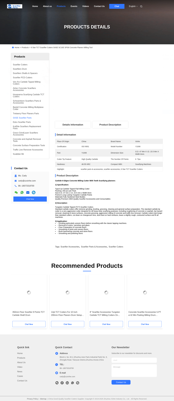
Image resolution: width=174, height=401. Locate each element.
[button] (16, 298)
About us (47, 6)
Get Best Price (124, 112)
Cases (20, 376)
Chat (117, 6)
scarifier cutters (116, 247)
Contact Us (99, 6)
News (19, 371)
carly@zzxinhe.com (27, 181)
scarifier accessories (70, 247)
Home (35, 6)
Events (74, 6)
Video (19, 367)
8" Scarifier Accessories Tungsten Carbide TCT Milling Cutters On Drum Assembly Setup (105, 314)
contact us (121, 382)
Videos (85, 6)
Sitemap (43, 399)
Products (61, 6)
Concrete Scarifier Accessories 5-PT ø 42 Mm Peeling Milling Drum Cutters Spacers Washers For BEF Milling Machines (144, 314)
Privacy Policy (32, 399)
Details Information (72, 124)
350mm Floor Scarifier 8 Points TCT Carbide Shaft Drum (28, 313)
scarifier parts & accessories (94, 247)
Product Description (110, 124)
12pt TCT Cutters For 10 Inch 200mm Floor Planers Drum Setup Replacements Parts (66, 314)
